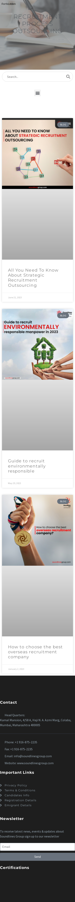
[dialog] (37, 451)
